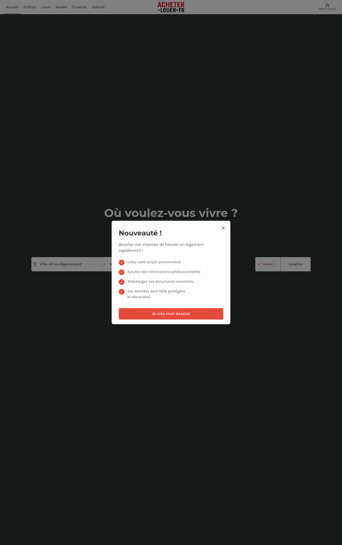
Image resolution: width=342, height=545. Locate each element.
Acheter (29, 7)
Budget (164, 264)
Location (296, 264)
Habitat (98, 7)
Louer (46, 7)
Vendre (61, 7)
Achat (268, 264)
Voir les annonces (162, 305)
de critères (171, 315)
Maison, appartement (124, 264)
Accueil (12, 7)
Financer (79, 7)
